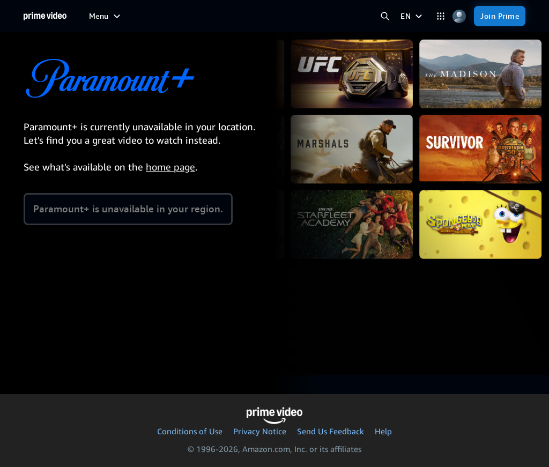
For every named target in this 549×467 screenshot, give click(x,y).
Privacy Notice (259, 431)
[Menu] (106, 16)
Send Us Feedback (330, 431)
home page (170, 167)
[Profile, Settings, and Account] (459, 16)
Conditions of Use (189, 431)
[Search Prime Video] (384, 16)
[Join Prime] (499, 16)
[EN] (412, 16)
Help (383, 431)
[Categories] (440, 16)
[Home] (45, 16)
